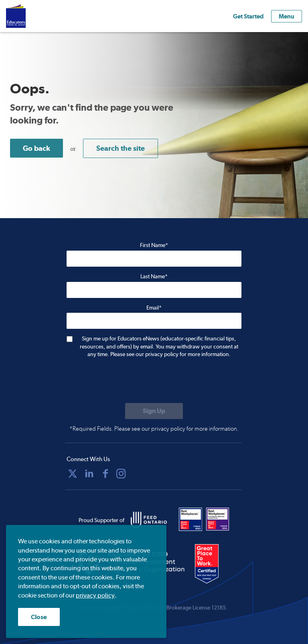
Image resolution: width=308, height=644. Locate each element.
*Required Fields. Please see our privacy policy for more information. (154, 428)
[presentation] (127, 381)
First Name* (154, 245)
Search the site (120, 148)
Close (39, 617)
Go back (36, 148)
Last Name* (154, 276)
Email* (154, 307)
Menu (286, 16)
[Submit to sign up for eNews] (154, 411)
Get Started (248, 16)
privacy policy (95, 595)
